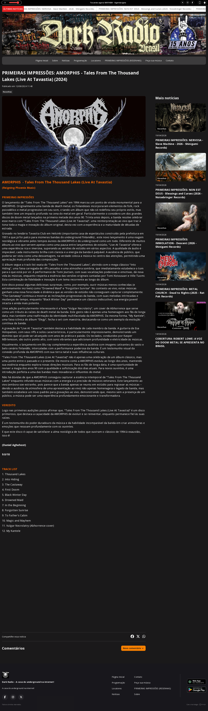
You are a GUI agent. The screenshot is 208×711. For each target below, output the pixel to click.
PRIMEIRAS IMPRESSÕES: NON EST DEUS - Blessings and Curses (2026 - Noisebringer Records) (148, 9)
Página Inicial (42, 60)
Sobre (55, 60)
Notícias (66, 60)
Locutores (96, 60)
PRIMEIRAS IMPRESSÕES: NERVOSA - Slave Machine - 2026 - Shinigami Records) (58, 9)
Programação (80, 60)
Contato (170, 60)
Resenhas (7, 91)
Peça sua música (153, 60)
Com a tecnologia (196, 704)
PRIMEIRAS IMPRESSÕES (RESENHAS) (123, 60)
